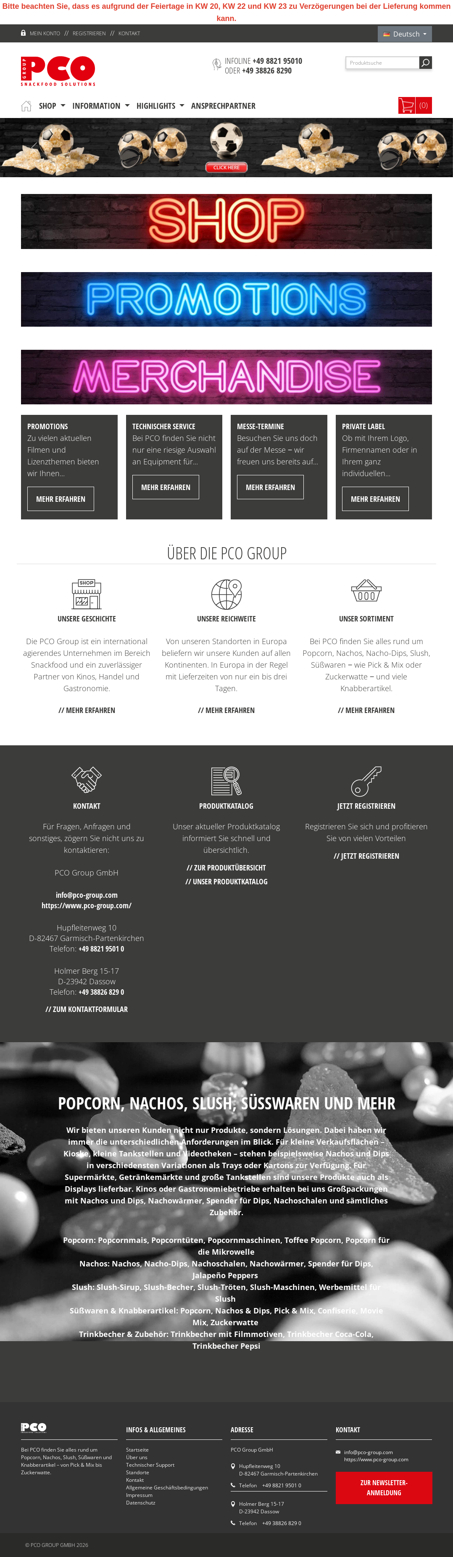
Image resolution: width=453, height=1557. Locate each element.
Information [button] (97, 105)
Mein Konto (45, 33)
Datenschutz (140, 1502)
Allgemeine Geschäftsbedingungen (167, 1487)
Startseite (137, 1449)
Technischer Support (150, 1464)
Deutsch (402, 34)
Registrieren (89, 33)
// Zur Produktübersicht (226, 867)
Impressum (139, 1495)
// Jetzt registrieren (366, 856)
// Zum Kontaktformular (86, 1009)
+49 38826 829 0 (101, 992)
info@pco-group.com (87, 895)
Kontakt (129, 33)
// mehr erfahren (86, 710)
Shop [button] (48, 105)
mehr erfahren (60, 499)
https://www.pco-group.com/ (87, 905)
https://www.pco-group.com (376, 1459)
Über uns (136, 1457)
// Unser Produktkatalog (226, 881)
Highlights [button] (157, 105)
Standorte (137, 1472)
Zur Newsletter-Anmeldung (383, 1487)
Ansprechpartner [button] (223, 105)
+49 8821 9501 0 (101, 949)
